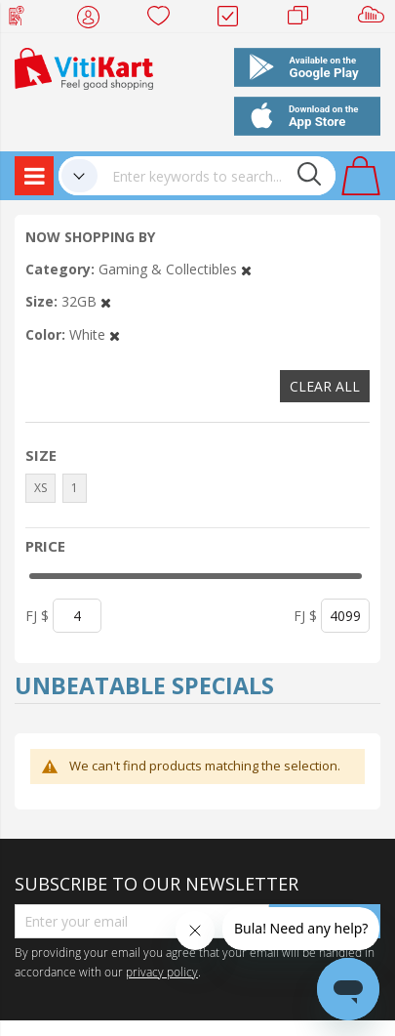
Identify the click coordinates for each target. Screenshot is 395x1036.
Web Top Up (24, 19)
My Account (94, 19)
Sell (375, 19)
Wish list (164, 19)
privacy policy (162, 971)
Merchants (305, 19)
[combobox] (217, 175)
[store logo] (84, 67)
